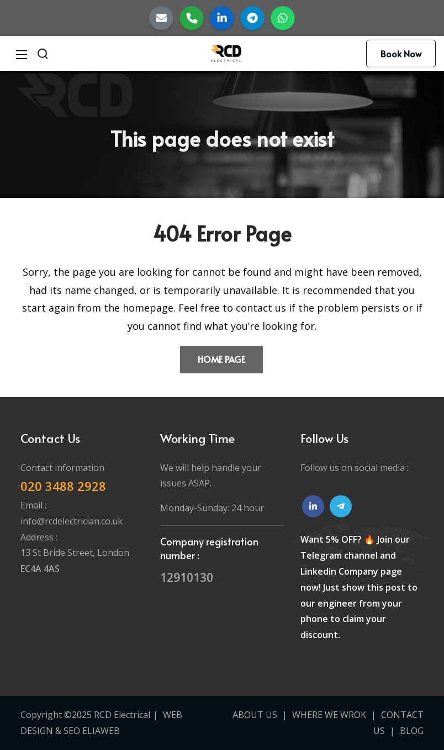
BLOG (412, 731)
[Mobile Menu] (21, 53)
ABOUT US (254, 715)
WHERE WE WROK (329, 715)
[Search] (42, 53)
